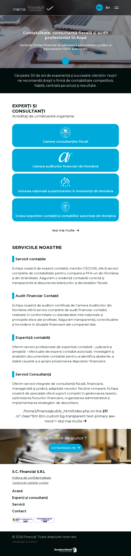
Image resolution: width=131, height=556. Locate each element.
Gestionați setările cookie (30, 482)
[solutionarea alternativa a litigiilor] (22, 520)
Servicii (18, 504)
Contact (19, 511)
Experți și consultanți (30, 498)
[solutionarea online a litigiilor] (44, 520)
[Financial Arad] (33, 8)
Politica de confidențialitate (31, 477)
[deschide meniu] (116, 8)
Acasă (17, 491)
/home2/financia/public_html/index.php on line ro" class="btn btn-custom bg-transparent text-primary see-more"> (66, 416)
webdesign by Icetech (25, 541)
